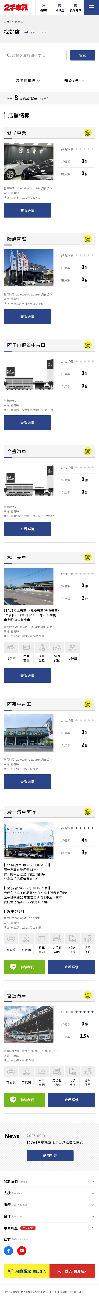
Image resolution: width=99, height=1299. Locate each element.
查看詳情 (27, 210)
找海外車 (75, 8)
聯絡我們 (22, 967)
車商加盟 (19, 1228)
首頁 (6, 22)
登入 (72, 1271)
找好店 (60, 8)
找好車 (43, 8)
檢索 (82, 55)
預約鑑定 (27, 1271)
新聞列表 (50, 1155)
